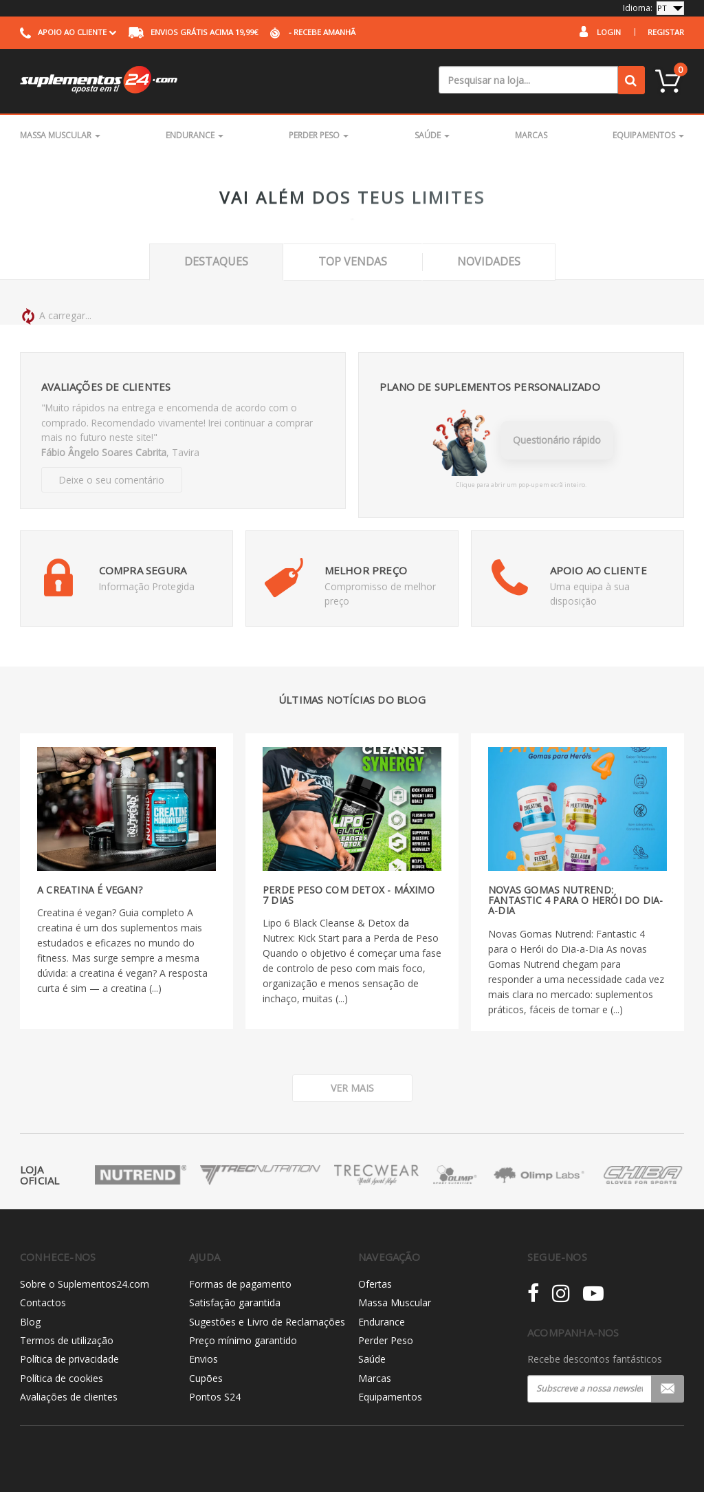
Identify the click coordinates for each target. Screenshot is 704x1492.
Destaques (216, 261)
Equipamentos (648, 135)
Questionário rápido (557, 439)
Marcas (531, 135)
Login (609, 32)
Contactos (43, 1302)
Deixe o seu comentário (111, 479)
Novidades (488, 261)
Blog (30, 1321)
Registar (666, 32)
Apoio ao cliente (68, 32)
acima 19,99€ (193, 32)
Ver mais (352, 1087)
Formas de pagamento (240, 1283)
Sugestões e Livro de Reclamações (267, 1321)
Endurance (194, 135)
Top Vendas (352, 261)
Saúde (432, 135)
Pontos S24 (215, 1396)
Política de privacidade (69, 1358)
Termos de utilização (66, 1340)
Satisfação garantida (234, 1302)
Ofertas (375, 1283)
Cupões (206, 1378)
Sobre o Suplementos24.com (84, 1283)
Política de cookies (61, 1378)
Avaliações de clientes (69, 1396)
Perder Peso (319, 135)
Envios (203, 1358)
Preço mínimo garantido (243, 1340)
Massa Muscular (60, 135)
